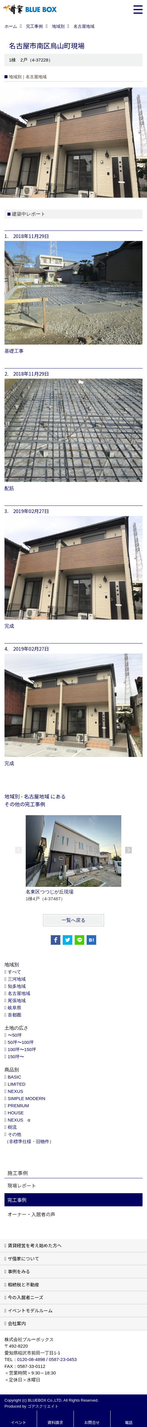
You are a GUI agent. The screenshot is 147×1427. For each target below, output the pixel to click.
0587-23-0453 (62, 1359)
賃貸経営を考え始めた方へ (35, 1245)
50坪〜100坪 (21, 1042)
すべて (14, 971)
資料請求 (55, 1422)
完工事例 (17, 1199)
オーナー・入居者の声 (31, 1214)
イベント (18, 1422)
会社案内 (17, 1323)
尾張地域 (17, 1000)
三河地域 (17, 978)
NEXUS (15, 1091)
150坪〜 (16, 1056)
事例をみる (19, 1271)
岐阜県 (14, 1007)
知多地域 (17, 986)
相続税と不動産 (23, 1284)
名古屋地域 (19, 993)
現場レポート (21, 1185)
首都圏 (14, 1014)
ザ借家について (23, 1258)
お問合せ (92, 1422)
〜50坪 (15, 1035)
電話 (129, 1422)
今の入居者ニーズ (25, 1297)
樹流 (12, 1127)
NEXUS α (19, 1119)
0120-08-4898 (31, 1359)
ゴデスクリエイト (43, 1406)
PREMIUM (18, 1105)
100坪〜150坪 (22, 1049)
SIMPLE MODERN (26, 1098)
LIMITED (16, 1084)
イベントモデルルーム (30, 1310)
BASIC (14, 1076)
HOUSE (16, 1112)
